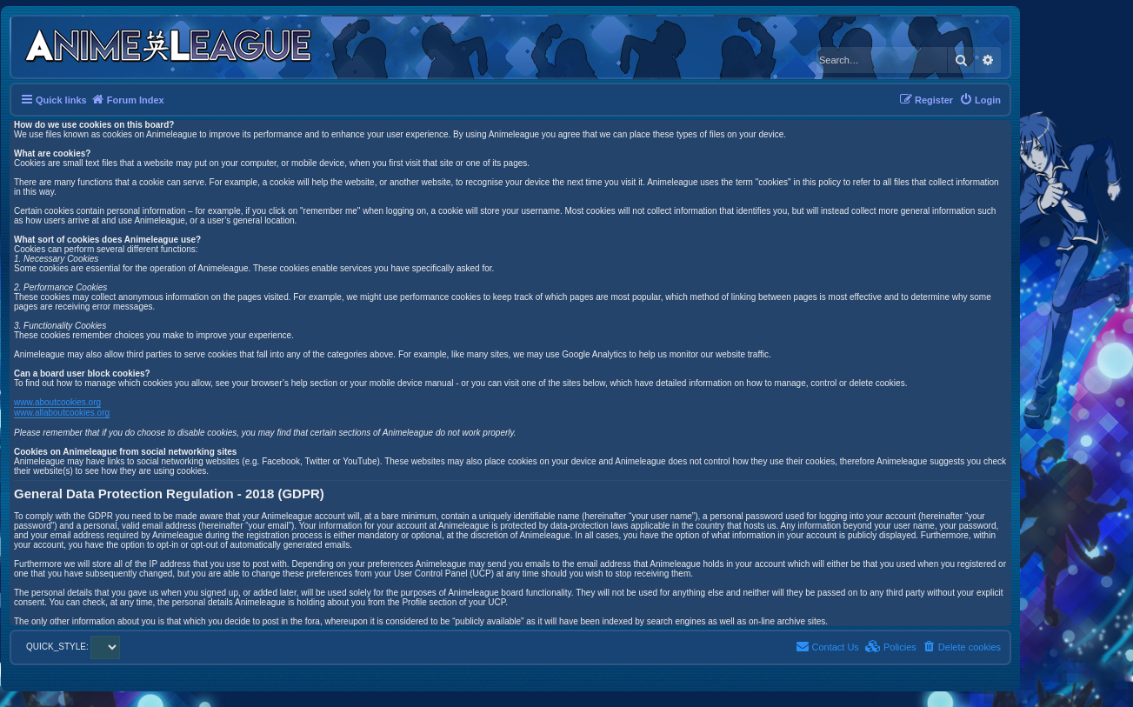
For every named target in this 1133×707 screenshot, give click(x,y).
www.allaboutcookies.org (62, 412)
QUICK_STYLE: (73, 646)
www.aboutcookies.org (57, 402)
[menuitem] (980, 100)
